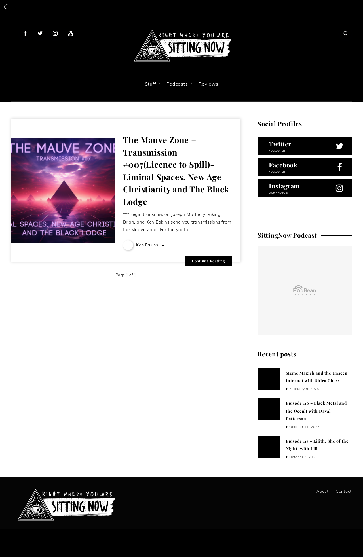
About (322, 491)
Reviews (208, 84)
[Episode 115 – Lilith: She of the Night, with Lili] (269, 447)
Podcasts (177, 84)
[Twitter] (40, 33)
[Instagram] (55, 33)
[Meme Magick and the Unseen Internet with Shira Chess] (269, 379)
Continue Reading (208, 260)
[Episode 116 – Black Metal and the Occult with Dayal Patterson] (269, 409)
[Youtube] (70, 33)
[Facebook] (25, 33)
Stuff (150, 84)
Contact (344, 491)
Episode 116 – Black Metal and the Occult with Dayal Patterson (316, 410)
